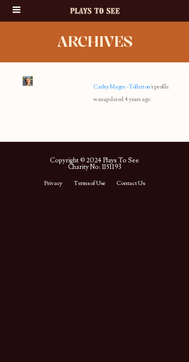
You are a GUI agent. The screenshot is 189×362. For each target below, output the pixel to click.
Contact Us (130, 183)
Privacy (53, 183)
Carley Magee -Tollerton (121, 86)
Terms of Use (89, 183)
